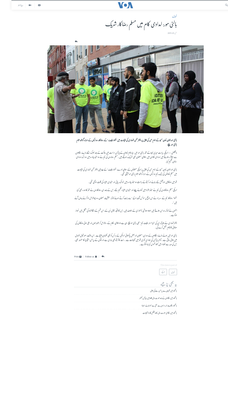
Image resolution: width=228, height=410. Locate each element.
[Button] (64, 41)
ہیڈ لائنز (9, 5)
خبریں (163, 16)
